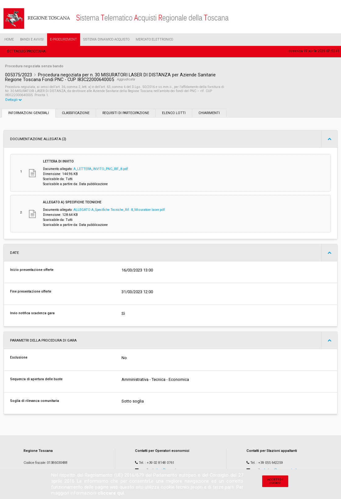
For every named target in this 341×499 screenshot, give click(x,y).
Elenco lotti (174, 113)
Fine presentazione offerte (30, 292)
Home (9, 39)
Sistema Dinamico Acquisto (106, 39)
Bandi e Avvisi (32, 39)
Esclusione (18, 358)
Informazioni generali (28, 113)
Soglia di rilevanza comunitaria (34, 401)
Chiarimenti (209, 113)
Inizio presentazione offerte (31, 270)
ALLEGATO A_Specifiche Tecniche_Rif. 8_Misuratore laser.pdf (119, 210)
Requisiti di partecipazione (125, 113)
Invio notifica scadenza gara (32, 313)
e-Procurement (63, 39)
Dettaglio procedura (26, 51)
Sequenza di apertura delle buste (36, 379)
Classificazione (75, 113)
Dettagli (13, 100)
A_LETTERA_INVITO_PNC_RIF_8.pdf (100, 169)
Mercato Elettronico (154, 39)
